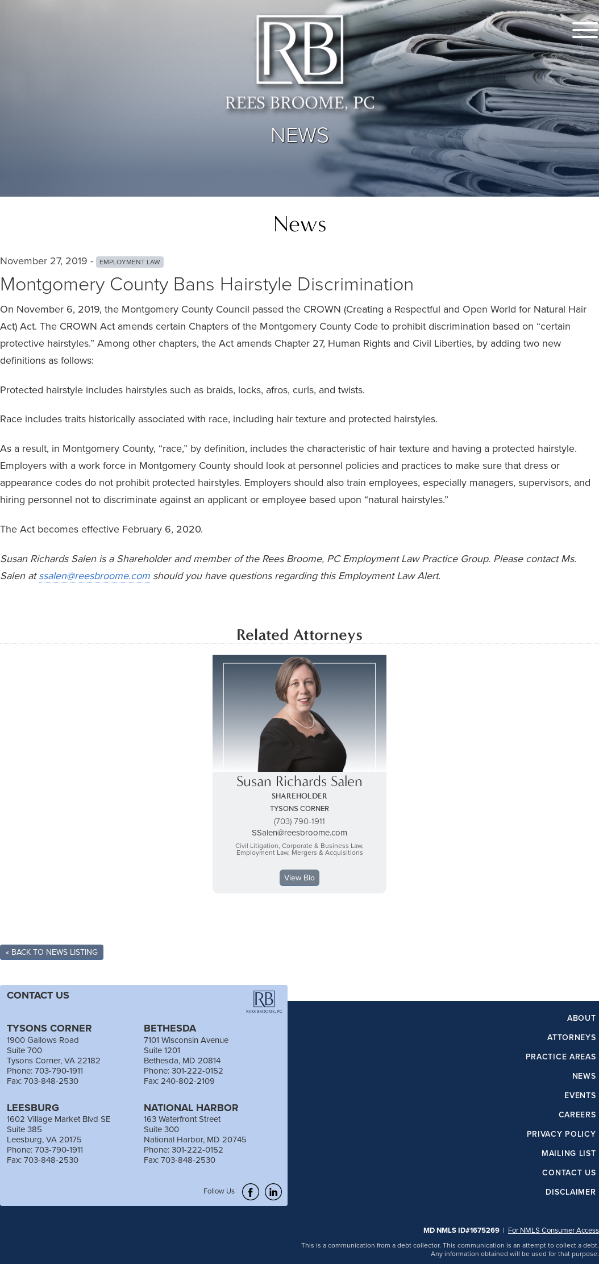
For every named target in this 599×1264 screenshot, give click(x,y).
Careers (577, 1115)
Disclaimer (571, 1192)
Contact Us (569, 1173)
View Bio (299, 877)
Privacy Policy (561, 1134)
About (581, 1018)
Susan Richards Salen (299, 781)
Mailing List (569, 1154)
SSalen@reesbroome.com (299, 832)
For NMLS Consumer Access (553, 1230)
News (584, 1076)
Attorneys (571, 1038)
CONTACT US (38, 995)
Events (580, 1096)
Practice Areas (561, 1057)
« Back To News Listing (52, 952)
